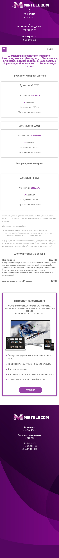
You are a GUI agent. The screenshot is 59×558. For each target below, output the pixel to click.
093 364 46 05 (29, 17)
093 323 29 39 (29, 30)
